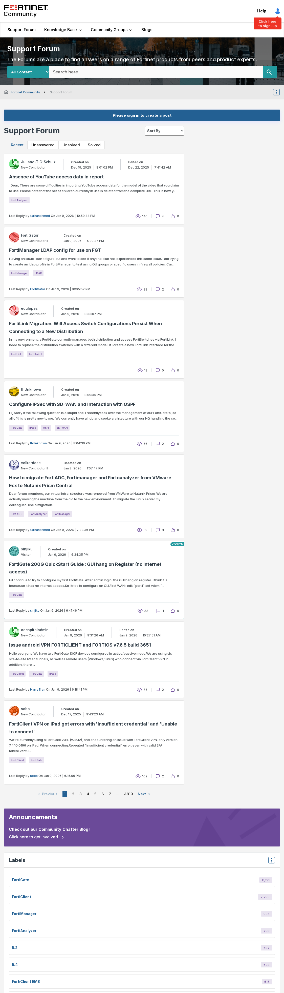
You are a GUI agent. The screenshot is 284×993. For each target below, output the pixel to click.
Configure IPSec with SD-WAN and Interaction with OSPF (72, 404)
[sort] (164, 131)
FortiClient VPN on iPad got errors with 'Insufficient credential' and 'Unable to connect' (93, 727)
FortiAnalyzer (19, 200)
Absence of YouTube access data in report (56, 176)
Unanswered (43, 144)
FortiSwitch (35, 354)
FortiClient (17, 673)
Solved (94, 144)
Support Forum (22, 29)
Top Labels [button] (270, 862)
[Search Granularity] (28, 72)
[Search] (270, 72)
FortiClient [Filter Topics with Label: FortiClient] (21, 897)
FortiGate (16, 427)
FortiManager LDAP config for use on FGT (55, 250)
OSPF (46, 427)
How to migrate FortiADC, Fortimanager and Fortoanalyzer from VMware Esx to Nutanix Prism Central (90, 481)
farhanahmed (40, 216)
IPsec (32, 427)
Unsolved (71, 144)
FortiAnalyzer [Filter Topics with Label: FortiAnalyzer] (24, 930)
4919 (128, 794)
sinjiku (34, 610)
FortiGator (37, 289)
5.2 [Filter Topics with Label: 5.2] (14, 947)
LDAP (38, 273)
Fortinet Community (26, 11)
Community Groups (109, 29)
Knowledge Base (60, 29)
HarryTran (37, 689)
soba (34, 776)
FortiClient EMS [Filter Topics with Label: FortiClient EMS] (26, 981)
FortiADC (17, 513)
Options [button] (279, 92)
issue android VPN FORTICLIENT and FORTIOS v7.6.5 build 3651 (80, 645)
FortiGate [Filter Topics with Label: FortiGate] (20, 880)
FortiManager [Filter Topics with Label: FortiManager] (24, 914)
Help (261, 10)
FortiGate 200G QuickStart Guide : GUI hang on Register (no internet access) (85, 568)
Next (145, 794)
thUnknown (38, 443)
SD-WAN (62, 427)
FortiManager (19, 273)
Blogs (146, 29)
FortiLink (16, 354)
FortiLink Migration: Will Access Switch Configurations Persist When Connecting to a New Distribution (85, 327)
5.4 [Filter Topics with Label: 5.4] (15, 964)
